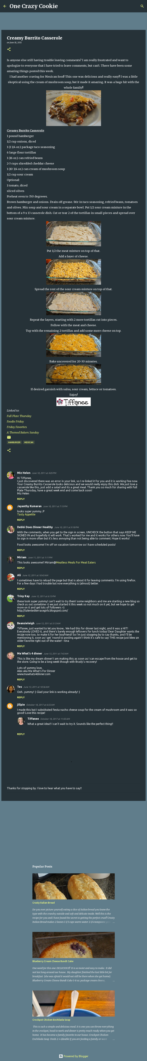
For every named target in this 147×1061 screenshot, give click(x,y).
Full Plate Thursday (19, 416)
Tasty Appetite (26, 514)
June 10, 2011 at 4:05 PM (44, 473)
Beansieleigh (25, 623)
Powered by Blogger (73, 1056)
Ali (19, 575)
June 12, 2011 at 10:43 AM (35, 575)
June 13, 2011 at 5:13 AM (48, 623)
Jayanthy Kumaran (29, 506)
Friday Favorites (17, 427)
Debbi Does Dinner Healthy (35, 527)
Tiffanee (33, 718)
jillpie (21, 704)
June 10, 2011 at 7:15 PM (55, 506)
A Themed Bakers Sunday (23, 432)
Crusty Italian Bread (43, 902)
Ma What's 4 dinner (29, 653)
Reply (21, 499)
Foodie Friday (15, 421)
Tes (19, 686)
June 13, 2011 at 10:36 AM (36, 687)
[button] (9, 49)
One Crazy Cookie (34, 6)
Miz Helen (23, 472)
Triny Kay (23, 596)
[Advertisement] (73, 830)
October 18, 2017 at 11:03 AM (55, 719)
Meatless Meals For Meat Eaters (76, 562)
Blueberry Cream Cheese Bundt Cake (52, 961)
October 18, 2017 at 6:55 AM (40, 705)
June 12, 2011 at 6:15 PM (43, 596)
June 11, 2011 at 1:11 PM (40, 557)
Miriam (21, 557)
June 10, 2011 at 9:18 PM (66, 527)
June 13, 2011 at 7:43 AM (56, 653)
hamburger (14, 442)
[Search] (63, 6)
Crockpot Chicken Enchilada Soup (51, 1019)
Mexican (28, 442)
